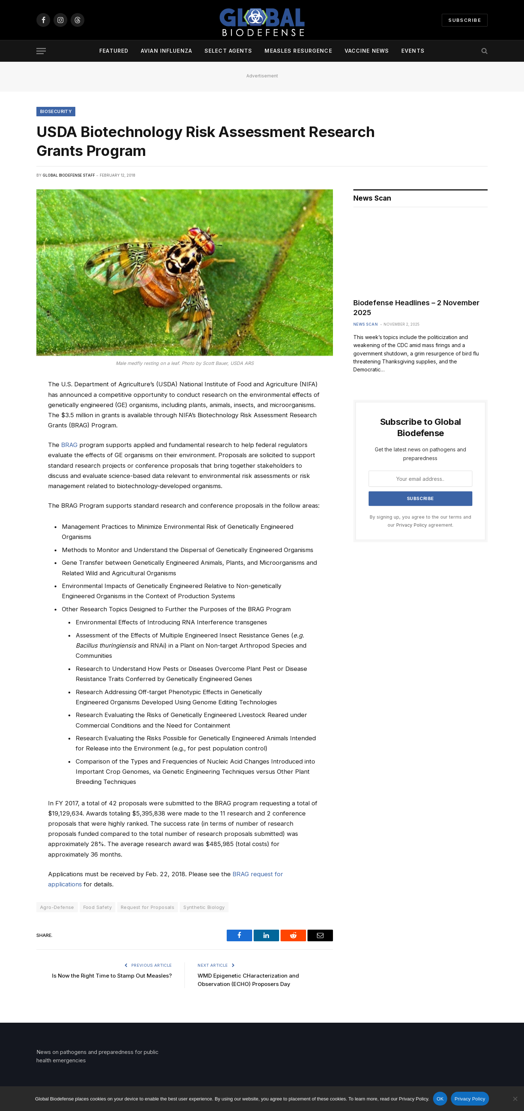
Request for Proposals (147, 907)
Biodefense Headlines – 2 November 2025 (416, 307)
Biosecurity (56, 111)
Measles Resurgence (298, 51)
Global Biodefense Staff (69, 175)
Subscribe (464, 20)
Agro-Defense (57, 907)
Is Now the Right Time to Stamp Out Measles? (112, 975)
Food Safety (97, 907)
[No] (515, 1098)
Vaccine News (367, 51)
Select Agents (229, 51)
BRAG (69, 444)
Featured (113, 51)
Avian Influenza (166, 51)
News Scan (365, 324)
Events (413, 51)
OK (440, 1099)
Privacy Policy (411, 525)
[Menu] (41, 51)
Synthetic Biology (204, 907)
